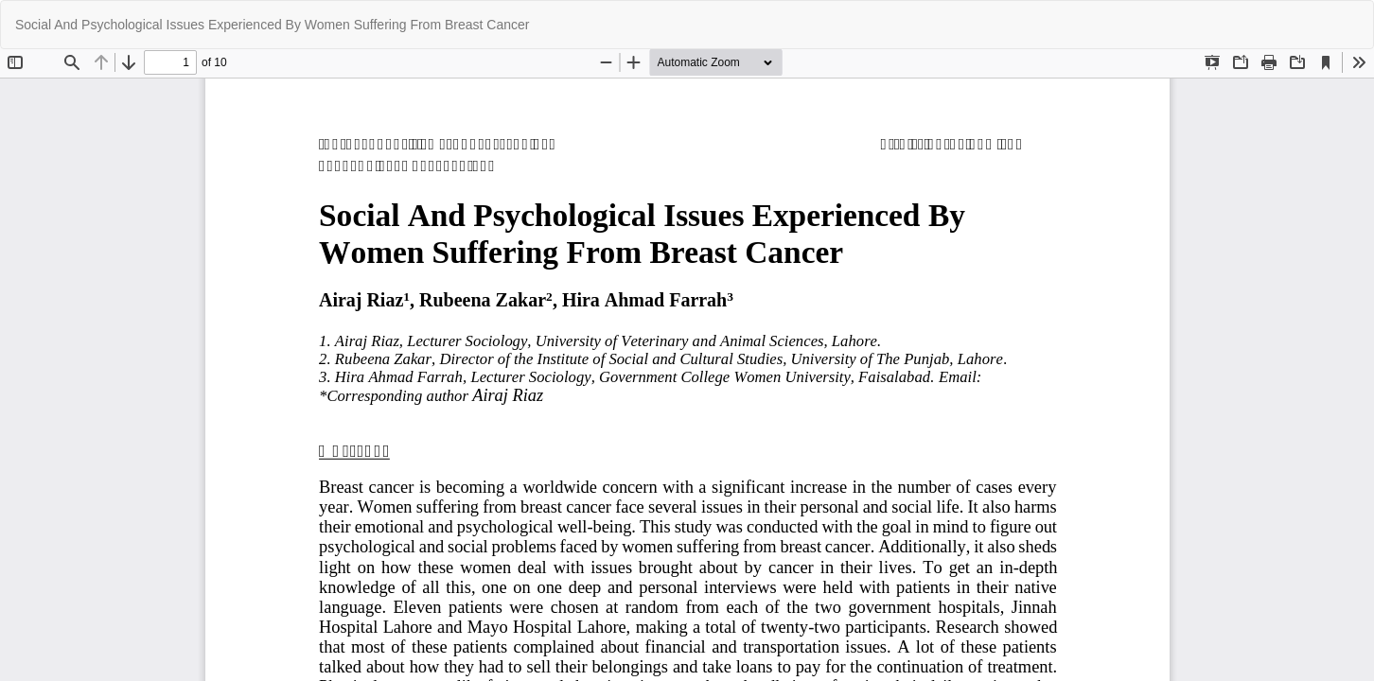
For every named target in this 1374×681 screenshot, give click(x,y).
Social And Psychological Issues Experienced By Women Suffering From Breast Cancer (272, 24)
